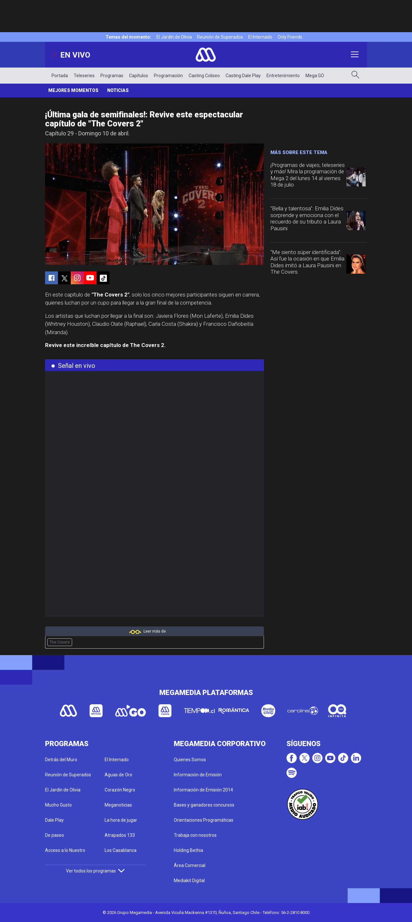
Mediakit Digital (189, 880)
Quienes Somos (190, 759)
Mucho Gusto (58, 805)
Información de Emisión (198, 774)
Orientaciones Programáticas (203, 820)
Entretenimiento (283, 75)
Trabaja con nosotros (195, 835)
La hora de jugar (121, 820)
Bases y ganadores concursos (204, 805)
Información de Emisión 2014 (203, 789)
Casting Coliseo (204, 75)
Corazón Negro (120, 789)
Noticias (118, 90)
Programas (111, 75)
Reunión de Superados (220, 37)
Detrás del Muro (61, 759)
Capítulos (138, 75)
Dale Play (54, 820)
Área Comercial (189, 865)
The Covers (60, 642)
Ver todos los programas (95, 870)
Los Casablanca (120, 850)
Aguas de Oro (118, 774)
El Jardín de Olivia (174, 37)
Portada (60, 75)
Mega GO (314, 75)
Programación (168, 75)
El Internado (260, 37)
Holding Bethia (188, 850)
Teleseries (84, 75)
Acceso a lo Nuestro (65, 850)
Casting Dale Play (243, 75)
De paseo (54, 835)
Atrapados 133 (120, 835)
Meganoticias (118, 805)
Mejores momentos (73, 90)
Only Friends (289, 37)
